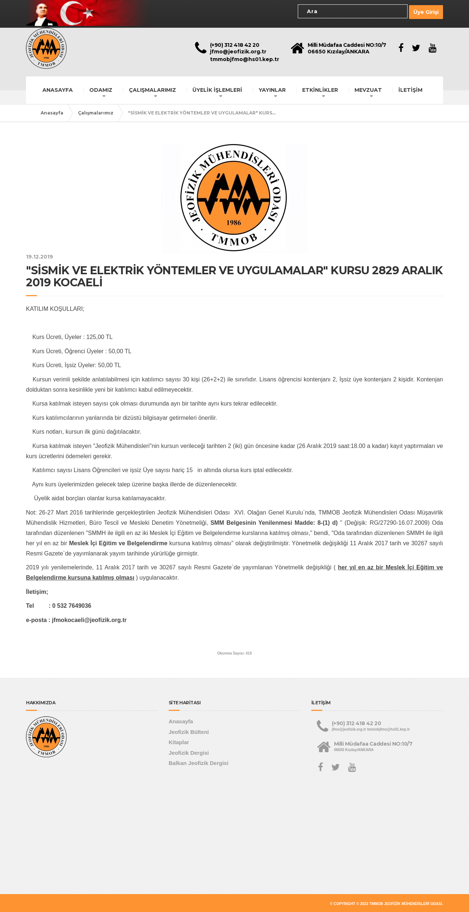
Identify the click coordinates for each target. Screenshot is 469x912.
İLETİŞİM (410, 88)
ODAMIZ (100, 88)
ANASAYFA (57, 88)
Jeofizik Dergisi (189, 751)
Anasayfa (52, 111)
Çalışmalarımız (95, 111)
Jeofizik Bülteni (189, 730)
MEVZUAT (368, 88)
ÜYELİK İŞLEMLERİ (217, 88)
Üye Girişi (426, 11)
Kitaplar (179, 741)
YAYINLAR (272, 88)
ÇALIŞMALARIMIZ (152, 88)
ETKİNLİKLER (320, 88)
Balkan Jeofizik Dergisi (198, 762)
